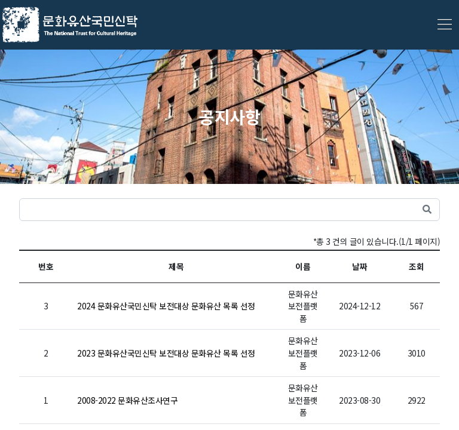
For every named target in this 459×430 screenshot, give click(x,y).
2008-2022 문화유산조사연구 (127, 400)
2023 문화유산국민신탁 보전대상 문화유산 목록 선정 (166, 353)
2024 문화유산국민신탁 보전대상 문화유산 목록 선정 (166, 306)
